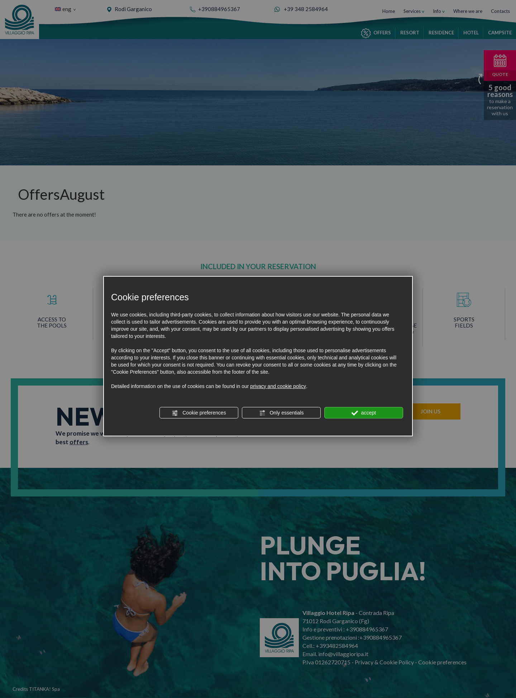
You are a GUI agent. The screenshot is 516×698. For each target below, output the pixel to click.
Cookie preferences (199, 413)
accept (364, 413)
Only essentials (281, 413)
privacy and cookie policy (278, 386)
